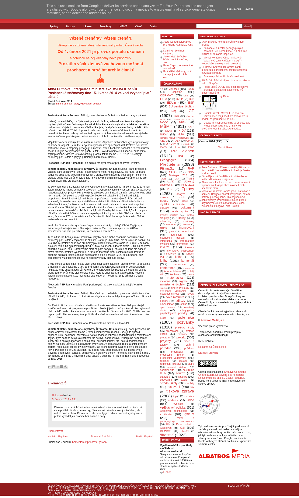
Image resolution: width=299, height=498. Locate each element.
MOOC (164, 122)
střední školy (169, 383)
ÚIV (168, 424)
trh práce (189, 396)
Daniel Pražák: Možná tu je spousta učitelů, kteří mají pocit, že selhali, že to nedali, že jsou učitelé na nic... (225, 116)
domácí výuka (179, 211)
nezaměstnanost (169, 293)
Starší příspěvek (144, 436)
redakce (183, 361)
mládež (163, 288)
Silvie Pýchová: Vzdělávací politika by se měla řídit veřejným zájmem (224, 178)
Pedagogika (168, 160)
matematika (175, 277)
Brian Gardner (68, 495)
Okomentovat (55, 431)
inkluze (165, 247)
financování (186, 227)
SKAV (190, 172)
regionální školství (170, 363)
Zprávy (54, 26)
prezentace (172, 331)
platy (76, 103)
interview (171, 253)
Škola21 (185, 431)
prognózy (182, 334)
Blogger (233, 486)
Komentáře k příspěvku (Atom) (89, 442)
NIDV (182, 130)
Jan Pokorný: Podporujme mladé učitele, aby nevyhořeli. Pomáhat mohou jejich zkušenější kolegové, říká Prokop (224, 203)
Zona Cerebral (107, 495)
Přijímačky (167, 168)
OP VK (190, 140)
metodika (165, 281)
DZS (191, 99)
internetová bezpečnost (180, 250)
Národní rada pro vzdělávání (174, 137)
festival (163, 228)
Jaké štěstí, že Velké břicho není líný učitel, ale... (175, 59)
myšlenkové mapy (180, 288)
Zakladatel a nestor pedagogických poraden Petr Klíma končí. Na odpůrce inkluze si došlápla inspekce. (224, 51)
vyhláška (179, 403)
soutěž (180, 373)
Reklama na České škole (212, 346)
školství (167, 435)
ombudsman (167, 304)
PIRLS (177, 147)
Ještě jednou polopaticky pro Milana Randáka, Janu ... (178, 44)
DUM (163, 99)
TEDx (176, 178)
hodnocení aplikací (172, 237)
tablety (190, 383)
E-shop (167, 472)
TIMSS (190, 178)
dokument (187, 207)
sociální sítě (167, 370)
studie (184, 379)
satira (191, 363)
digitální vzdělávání (172, 204)
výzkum (189, 414)
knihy (163, 260)
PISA (191, 146)
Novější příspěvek (58, 436)
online (183, 304)
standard (165, 376)
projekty (165, 341)
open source (167, 307)
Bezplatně (176, 91)
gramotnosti (187, 231)
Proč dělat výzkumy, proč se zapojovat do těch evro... (177, 74)
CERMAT (166, 95)
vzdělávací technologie (173, 410)
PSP (181, 156)
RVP (191, 168)
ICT (191, 111)
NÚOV (164, 134)
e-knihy (180, 218)
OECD (164, 140)
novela (190, 293)
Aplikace (174, 89)
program (165, 337)
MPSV (182, 122)
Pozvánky (105, 26)
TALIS (163, 178)
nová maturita (175, 297)
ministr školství (64, 103)
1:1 (161, 89)
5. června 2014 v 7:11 (64, 399)
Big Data (224, 96)
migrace (183, 281)
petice (163, 318)
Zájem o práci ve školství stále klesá (224, 76)
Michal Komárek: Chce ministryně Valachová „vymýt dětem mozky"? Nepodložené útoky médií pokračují (222, 60)
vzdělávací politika (90, 103)
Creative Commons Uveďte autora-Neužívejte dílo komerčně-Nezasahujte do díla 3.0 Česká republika (222, 374)
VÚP (169, 189)
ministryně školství (173, 284)
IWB (176, 116)
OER (177, 140)
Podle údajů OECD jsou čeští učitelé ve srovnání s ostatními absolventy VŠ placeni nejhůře (225, 89)
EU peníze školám (181, 106)
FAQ (173, 111)
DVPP (179, 99)
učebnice (173, 400)
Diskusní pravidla (208, 352)
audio (182, 197)
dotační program (169, 214)
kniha (178, 257)
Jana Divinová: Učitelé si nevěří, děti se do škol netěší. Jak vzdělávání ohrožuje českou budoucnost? (226, 170)
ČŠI (182, 427)
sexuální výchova (177, 367)
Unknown (57, 395)
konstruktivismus (172, 271)
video (190, 400)
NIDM (168, 130)
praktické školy (184, 327)
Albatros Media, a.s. (213, 320)
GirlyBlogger (129, 495)
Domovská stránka (101, 436)
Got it (249, 9)
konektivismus (178, 264)
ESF (191, 102)
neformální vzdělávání (173, 290)
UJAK (170, 181)
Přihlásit (245, 486)
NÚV (181, 134)
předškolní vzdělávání (173, 357)
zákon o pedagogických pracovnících (177, 420)
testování (174, 386)
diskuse (164, 207)
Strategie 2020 (177, 175)
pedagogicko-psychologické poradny (177, 312)
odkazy (180, 300)
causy (164, 200)
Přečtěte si (170, 164)
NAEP (191, 127)
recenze (164, 360)
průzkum (189, 348)
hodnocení (176, 234)
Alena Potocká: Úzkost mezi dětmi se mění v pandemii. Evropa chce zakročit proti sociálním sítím (226, 185)
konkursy (189, 268)
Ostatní (186, 144)
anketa (164, 197)
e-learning (165, 221)
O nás (153, 26)
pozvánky (185, 322)
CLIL (186, 95)
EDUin (171, 102)
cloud (185, 201)
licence (190, 274)
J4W (156, 495)
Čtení (138, 26)
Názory (70, 26)
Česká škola (225, 147)
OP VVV (171, 143)
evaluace (170, 224)
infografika (166, 240)
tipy (192, 387)
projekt (181, 337)
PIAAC (163, 147)
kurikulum (175, 274)
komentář (187, 260)
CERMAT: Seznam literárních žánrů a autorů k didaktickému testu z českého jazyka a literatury (224, 69)
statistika (182, 376)
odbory (164, 300)
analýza (181, 194)
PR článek (182, 151)
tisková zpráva (180, 391)
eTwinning (188, 221)
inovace (189, 247)
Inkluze (87, 26)
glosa (171, 231)
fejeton (186, 224)
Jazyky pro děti (181, 119)
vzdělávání (166, 414)
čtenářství (165, 431)
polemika (186, 317)
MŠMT (123, 26)
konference (167, 268)
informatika (182, 243)
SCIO (173, 172)
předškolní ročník (172, 354)
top (175, 396)
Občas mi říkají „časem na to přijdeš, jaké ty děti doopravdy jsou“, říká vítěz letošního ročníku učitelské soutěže (226, 125)
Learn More (233, 9)
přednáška (177, 351)
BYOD (190, 89)
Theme (51, 495)
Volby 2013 (187, 184)
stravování (166, 379)
